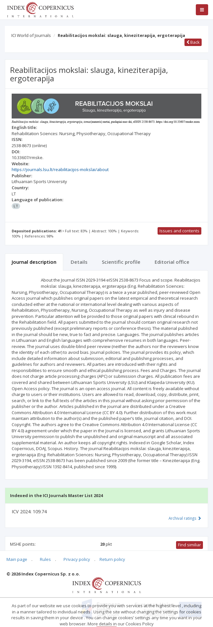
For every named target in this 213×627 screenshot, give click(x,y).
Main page (16, 559)
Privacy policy (77, 559)
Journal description (34, 262)
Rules (45, 559)
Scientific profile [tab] (121, 262)
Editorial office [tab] (172, 262)
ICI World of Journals (31, 35)
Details (79, 262)
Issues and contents (179, 231)
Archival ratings (185, 518)
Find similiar (189, 545)
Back (193, 42)
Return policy (112, 559)
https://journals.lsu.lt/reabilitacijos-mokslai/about (60, 169)
